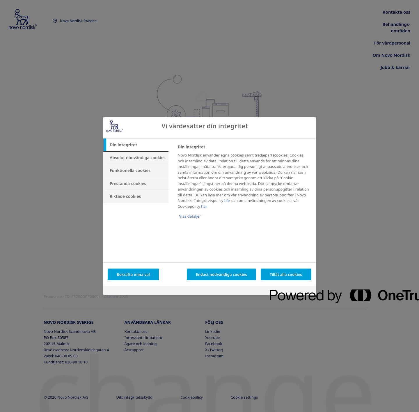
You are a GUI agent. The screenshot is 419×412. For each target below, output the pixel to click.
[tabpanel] (244, 185)
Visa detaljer (190, 216)
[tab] (135, 144)
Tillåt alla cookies (286, 274)
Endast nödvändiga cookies (221, 274)
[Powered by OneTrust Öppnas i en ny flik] (291, 291)
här (227, 200)
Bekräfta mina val (133, 274)
